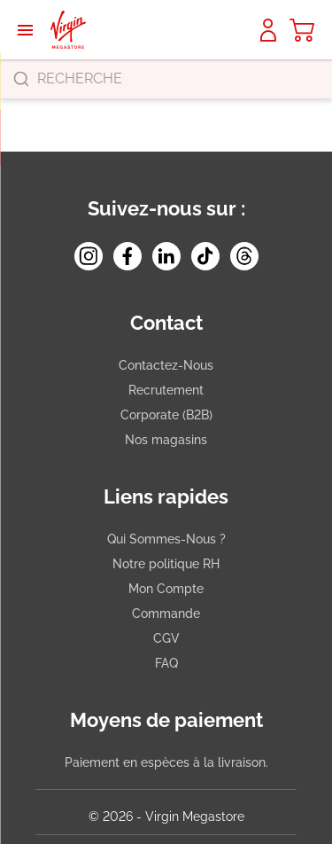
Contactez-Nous (166, 365)
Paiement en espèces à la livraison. (166, 762)
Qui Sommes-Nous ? (166, 539)
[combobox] (166, 78)
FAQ (166, 663)
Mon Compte (166, 589)
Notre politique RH (166, 564)
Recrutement (166, 390)
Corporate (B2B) (166, 415)
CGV (166, 638)
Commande (166, 613)
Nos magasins (166, 440)
